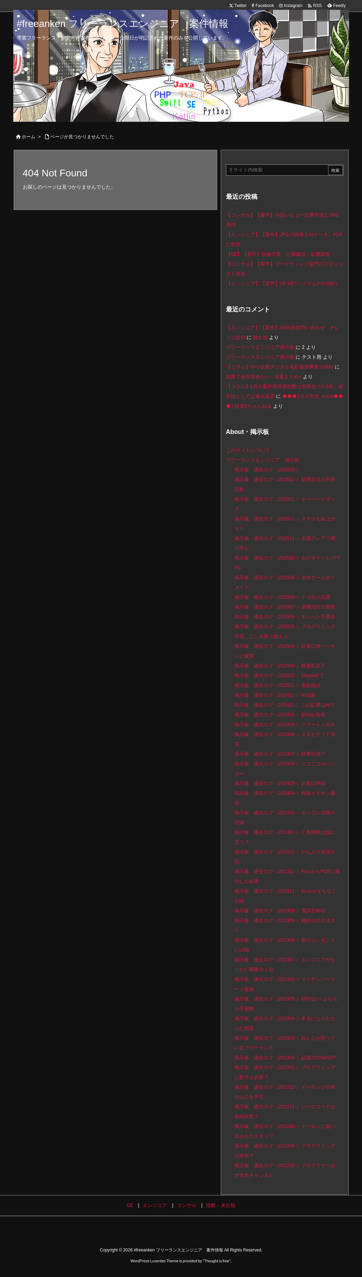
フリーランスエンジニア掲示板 (260, 347)
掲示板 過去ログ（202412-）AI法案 (275, 695)
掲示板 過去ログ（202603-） (267, 469)
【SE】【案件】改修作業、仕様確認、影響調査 (278, 254)
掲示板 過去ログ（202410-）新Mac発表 (279, 714)
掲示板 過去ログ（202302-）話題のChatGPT (285, 1057)
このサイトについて (248, 450)
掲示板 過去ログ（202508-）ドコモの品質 (282, 597)
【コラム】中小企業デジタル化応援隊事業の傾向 (280, 367)
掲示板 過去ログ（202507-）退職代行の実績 (284, 607)
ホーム (28, 136)
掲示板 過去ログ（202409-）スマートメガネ (284, 724)
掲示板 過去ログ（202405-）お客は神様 (280, 783)
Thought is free (216, 1261)
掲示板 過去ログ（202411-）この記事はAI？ (284, 705)
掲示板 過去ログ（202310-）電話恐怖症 (280, 910)
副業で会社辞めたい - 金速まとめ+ (264, 376)
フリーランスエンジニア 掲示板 (262, 460)
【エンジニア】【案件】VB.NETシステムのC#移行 (282, 283)
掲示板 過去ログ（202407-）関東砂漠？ (280, 754)
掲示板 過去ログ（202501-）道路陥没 (277, 685)
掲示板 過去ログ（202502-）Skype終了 (279, 675)
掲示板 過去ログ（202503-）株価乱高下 (280, 665)
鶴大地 (260, 337)
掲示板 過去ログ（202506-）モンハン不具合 (284, 616)
